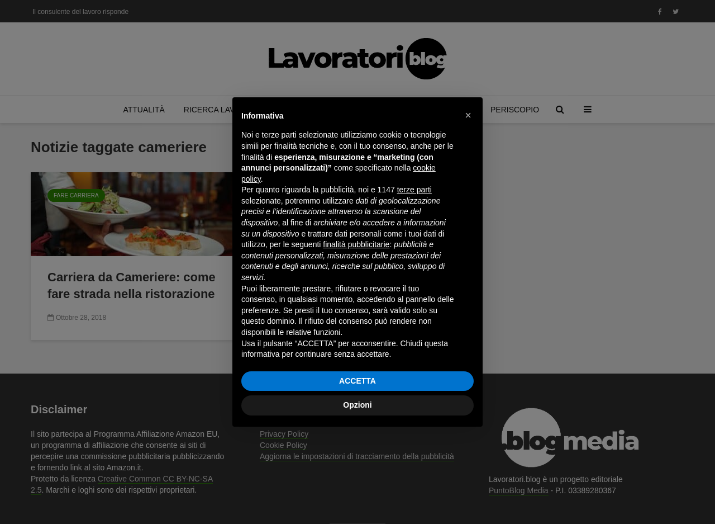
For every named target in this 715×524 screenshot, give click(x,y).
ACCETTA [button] (357, 380)
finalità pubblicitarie (356, 244)
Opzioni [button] (357, 404)
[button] (468, 115)
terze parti (414, 189)
